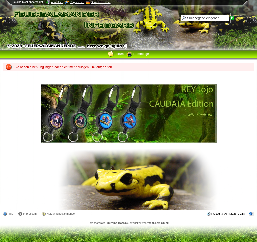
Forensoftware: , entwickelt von (128, 222)
